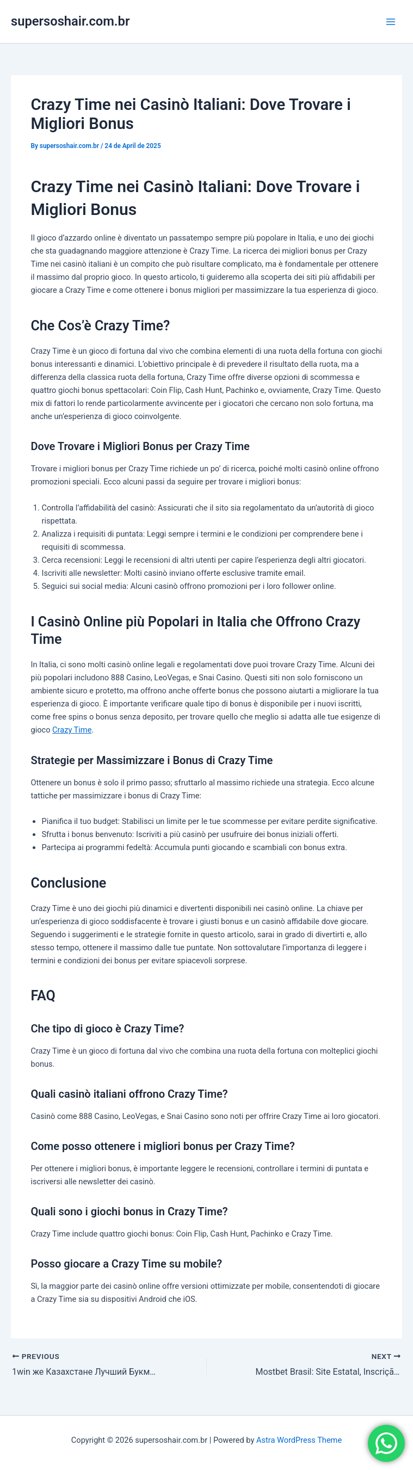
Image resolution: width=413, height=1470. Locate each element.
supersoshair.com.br (70, 21)
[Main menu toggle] (390, 21)
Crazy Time (71, 730)
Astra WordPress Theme (299, 1440)
